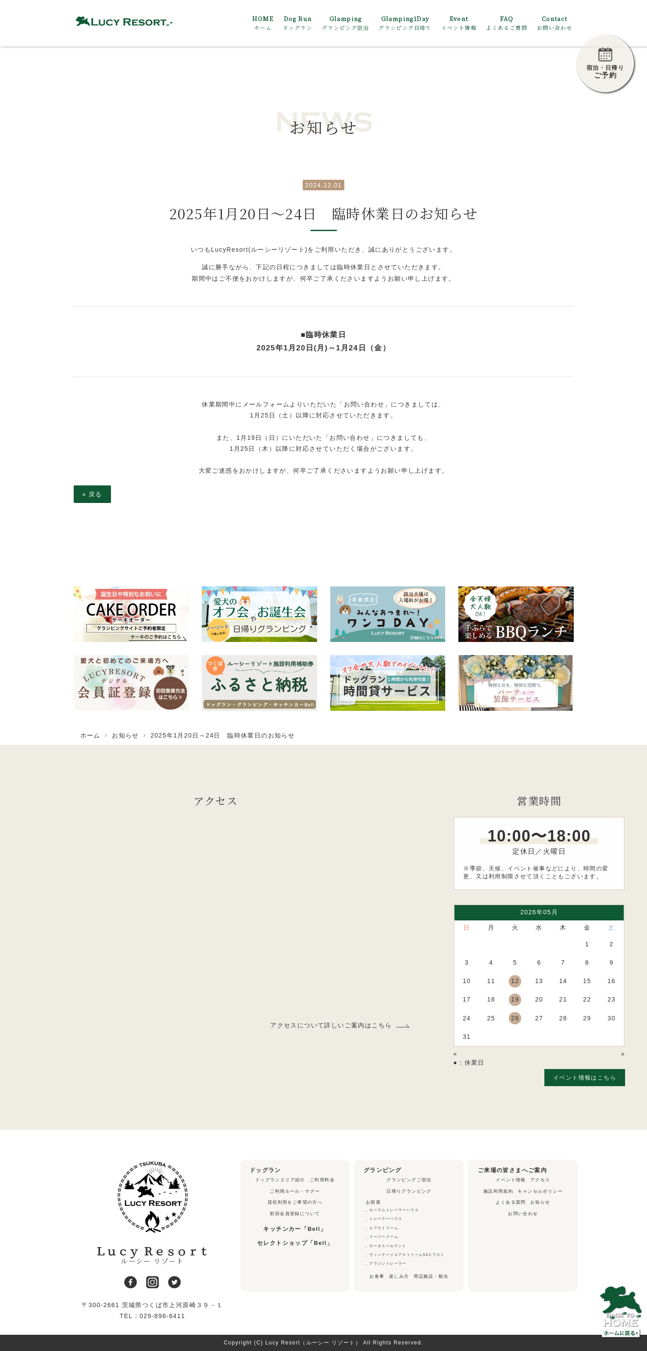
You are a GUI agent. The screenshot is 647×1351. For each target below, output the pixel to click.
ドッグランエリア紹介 (280, 1179)
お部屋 (373, 1202)
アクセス (540, 1179)
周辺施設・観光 (431, 1276)
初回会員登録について (295, 1213)
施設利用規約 (498, 1191)
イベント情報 (510, 1179)
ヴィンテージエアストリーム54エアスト (407, 1255)
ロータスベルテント (388, 1246)
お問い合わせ (523, 1213)
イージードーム (383, 1237)
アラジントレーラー (388, 1263)
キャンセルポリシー (540, 1191)
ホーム (90, 735)
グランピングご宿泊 (409, 1179)
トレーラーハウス (385, 1219)
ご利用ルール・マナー (295, 1191)
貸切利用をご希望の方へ (295, 1202)
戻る (92, 494)
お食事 (376, 1276)
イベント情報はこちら (584, 1077)
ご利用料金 (322, 1179)
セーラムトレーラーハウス (394, 1210)
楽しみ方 (399, 1276)
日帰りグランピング (409, 1191)
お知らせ (125, 735)
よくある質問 (510, 1202)
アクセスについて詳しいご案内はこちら (331, 1025)
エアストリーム (383, 1228)
